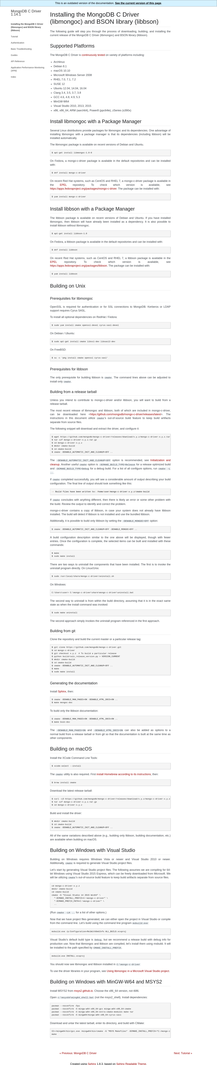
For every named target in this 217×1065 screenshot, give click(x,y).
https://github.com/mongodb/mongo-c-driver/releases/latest (125, 413)
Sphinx (62, 688)
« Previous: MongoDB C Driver (78, 1047)
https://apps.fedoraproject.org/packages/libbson (78, 265)
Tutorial (14, 36)
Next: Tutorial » (183, 1047)
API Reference (18, 61)
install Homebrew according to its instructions (124, 770)
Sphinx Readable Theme (131, 1057)
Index (13, 77)
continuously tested (93, 54)
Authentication (17, 43)
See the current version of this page (138, 3)
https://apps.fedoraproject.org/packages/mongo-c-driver (83, 188)
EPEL (63, 184)
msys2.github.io (83, 985)
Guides (14, 55)
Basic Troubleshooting (21, 49)
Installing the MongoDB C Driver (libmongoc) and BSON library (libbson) (27, 27)
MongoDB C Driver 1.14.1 (26, 12)
